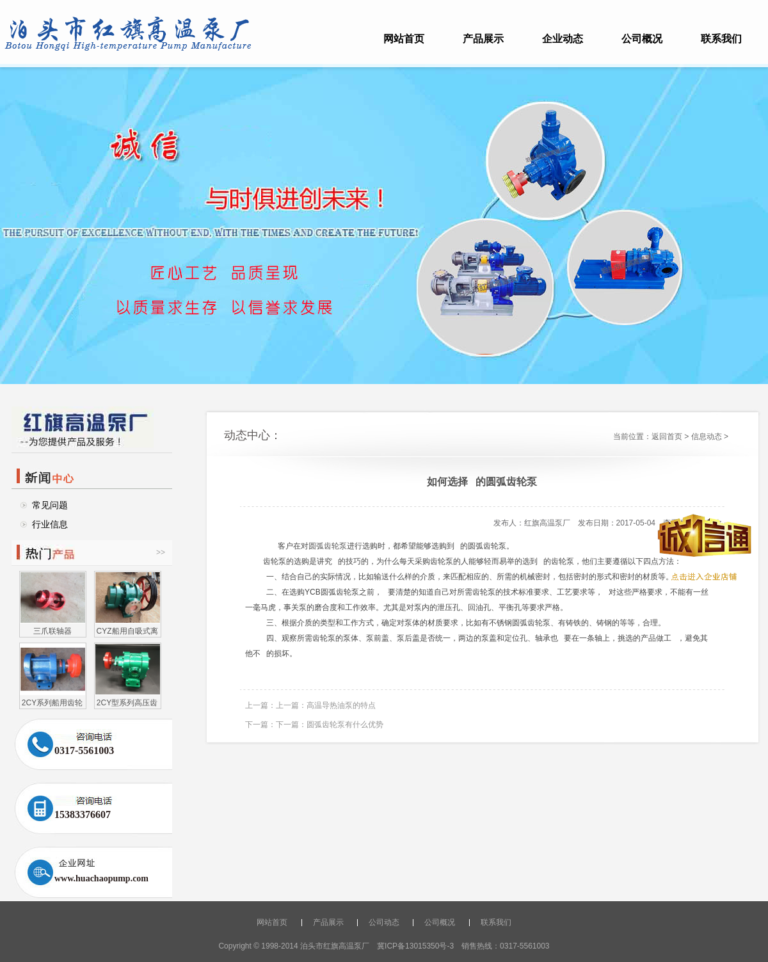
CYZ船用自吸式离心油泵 (127, 631)
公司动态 (384, 922)
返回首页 (667, 436)
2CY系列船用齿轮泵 (52, 702)
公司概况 (641, 38)
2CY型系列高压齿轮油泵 (127, 702)
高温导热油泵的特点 (341, 705)
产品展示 (483, 38)
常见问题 (50, 505)
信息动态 (706, 436)
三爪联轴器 (52, 631)
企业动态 (562, 38)
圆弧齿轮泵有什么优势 (345, 724)
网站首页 (403, 38)
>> (160, 552)
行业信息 (50, 524)
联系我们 (721, 38)
